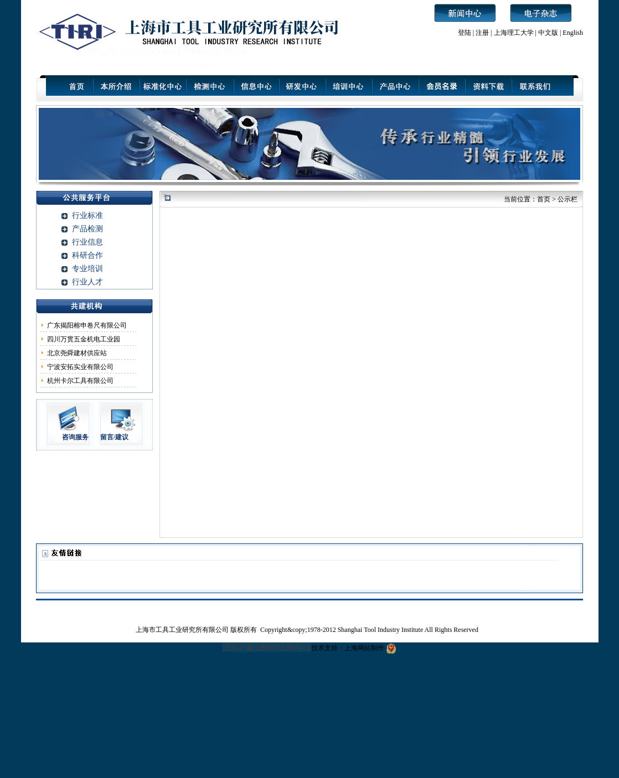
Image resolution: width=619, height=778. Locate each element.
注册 (482, 33)
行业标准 (87, 215)
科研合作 (87, 255)
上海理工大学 (514, 33)
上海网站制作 (364, 648)
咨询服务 (75, 437)
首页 (543, 199)
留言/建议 (114, 437)
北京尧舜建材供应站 (77, 353)
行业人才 (87, 282)
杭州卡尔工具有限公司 (80, 381)
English (573, 33)
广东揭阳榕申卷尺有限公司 (87, 325)
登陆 (464, 33)
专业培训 (87, 268)
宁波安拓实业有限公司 (80, 367)
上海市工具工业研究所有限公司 (183, 630)
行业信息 (87, 242)
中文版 (548, 33)
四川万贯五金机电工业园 (83, 339)
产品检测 (87, 229)
